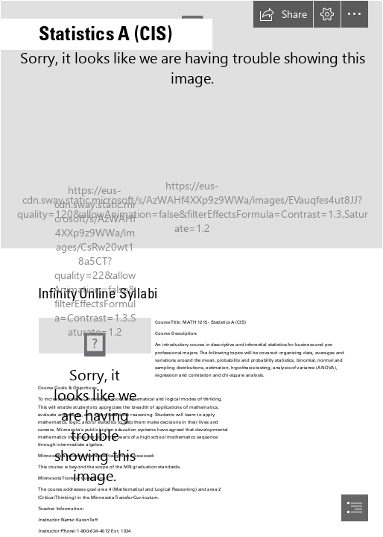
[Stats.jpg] (191, 124)
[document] (191, 268)
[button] (283, 14)
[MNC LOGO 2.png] (95, 335)
